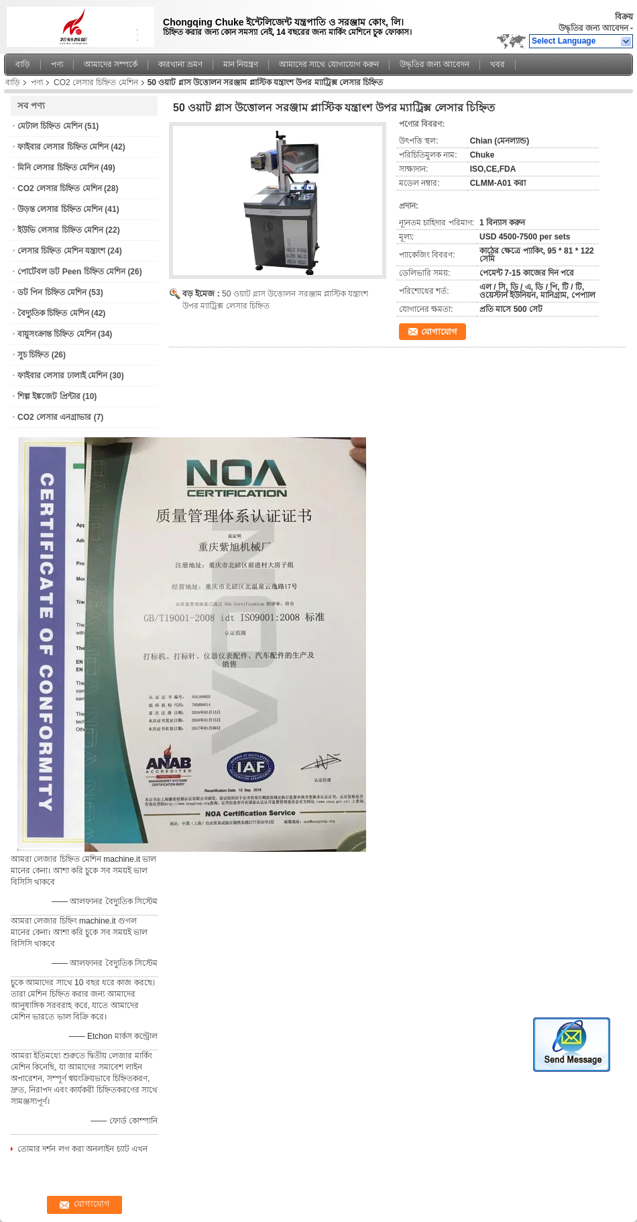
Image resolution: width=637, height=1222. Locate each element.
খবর (497, 64)
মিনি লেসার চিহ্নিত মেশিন (58, 167)
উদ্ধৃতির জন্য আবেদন (593, 28)
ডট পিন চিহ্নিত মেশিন (51, 292)
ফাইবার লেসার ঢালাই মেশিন (62, 375)
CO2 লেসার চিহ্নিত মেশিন (96, 82)
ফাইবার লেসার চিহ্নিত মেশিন (63, 147)
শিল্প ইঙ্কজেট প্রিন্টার (48, 396)
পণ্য (57, 64)
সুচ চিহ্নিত (33, 354)
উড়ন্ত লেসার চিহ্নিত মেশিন (60, 209)
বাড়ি (22, 64)
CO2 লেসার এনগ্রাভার (54, 417)
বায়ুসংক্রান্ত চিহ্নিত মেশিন (56, 334)
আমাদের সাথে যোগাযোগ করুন (329, 64)
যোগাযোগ (439, 332)
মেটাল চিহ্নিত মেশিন (49, 126)
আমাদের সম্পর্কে (110, 64)
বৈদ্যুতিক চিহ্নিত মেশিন (53, 313)
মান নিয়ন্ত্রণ (240, 64)
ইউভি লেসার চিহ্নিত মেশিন (60, 230)
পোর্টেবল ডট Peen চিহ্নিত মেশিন (71, 271)
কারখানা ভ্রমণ (180, 64)
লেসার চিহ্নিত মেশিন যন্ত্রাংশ (61, 251)
